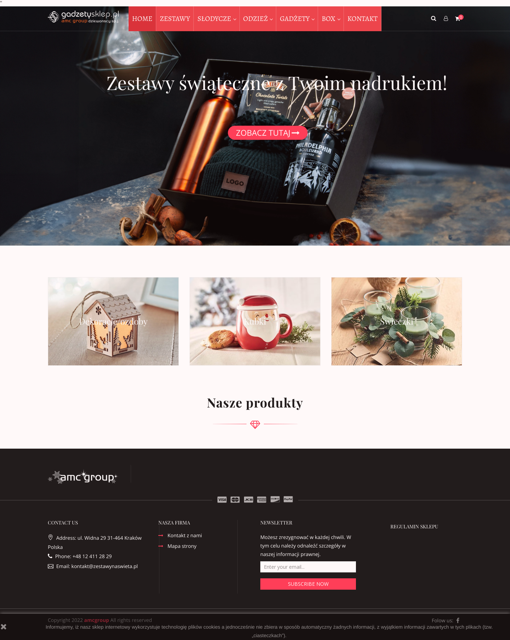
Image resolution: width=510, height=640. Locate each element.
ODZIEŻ (256, 18)
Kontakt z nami (185, 536)
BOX (329, 18)
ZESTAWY (175, 18)
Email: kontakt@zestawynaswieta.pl (93, 566)
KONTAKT (362, 18)
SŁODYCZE (214, 18)
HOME (142, 18)
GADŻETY (295, 18)
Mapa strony (182, 547)
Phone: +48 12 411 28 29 (80, 556)
